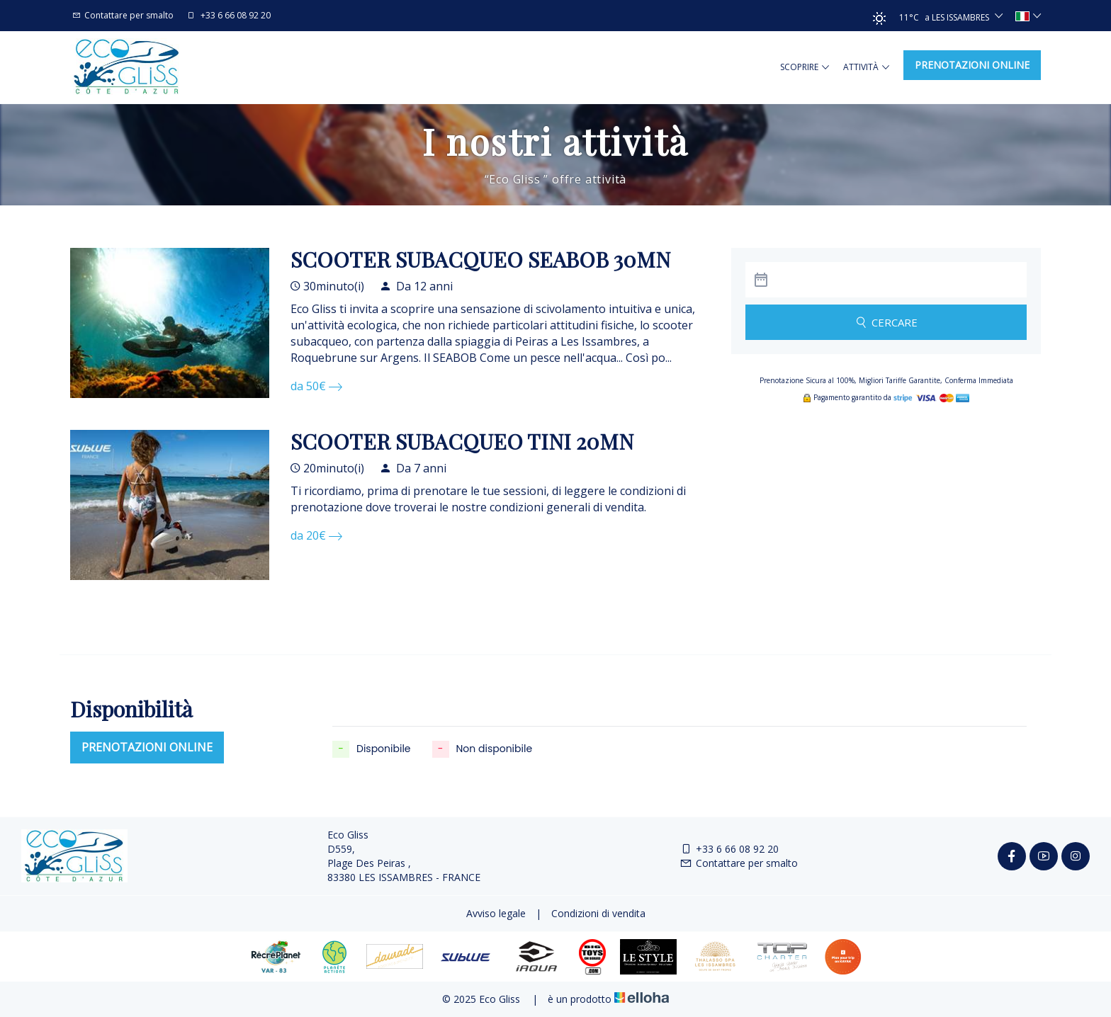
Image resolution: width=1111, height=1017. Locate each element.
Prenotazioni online (972, 65)
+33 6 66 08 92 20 (729, 849)
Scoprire (804, 67)
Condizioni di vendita (598, 913)
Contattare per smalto (738, 863)
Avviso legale (496, 913)
